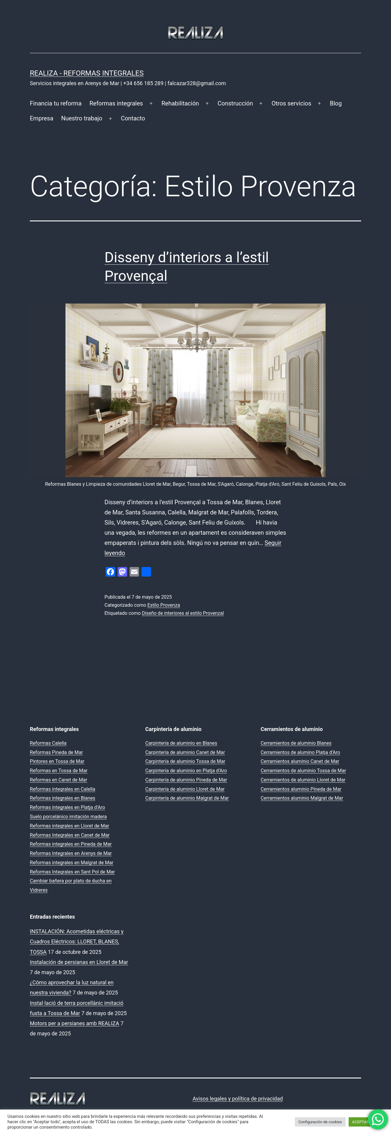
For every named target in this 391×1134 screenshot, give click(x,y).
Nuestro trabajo (81, 118)
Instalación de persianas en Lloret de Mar (79, 962)
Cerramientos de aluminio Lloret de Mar (303, 780)
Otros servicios (291, 103)
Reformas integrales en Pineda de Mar (71, 844)
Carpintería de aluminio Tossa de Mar (185, 761)
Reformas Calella (48, 743)
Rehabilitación (180, 103)
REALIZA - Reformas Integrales (87, 73)
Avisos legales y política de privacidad (238, 1098)
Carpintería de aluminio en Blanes (181, 743)
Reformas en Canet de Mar (58, 780)
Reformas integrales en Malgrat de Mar (71, 862)
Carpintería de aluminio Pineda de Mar (186, 780)
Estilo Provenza (163, 605)
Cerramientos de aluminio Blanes (296, 743)
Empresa (41, 118)
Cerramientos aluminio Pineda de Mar (301, 789)
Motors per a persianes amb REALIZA (74, 1023)
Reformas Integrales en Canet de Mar (70, 835)
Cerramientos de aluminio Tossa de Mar (303, 770)
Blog (336, 103)
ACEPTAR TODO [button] (366, 1122)
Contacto (133, 118)
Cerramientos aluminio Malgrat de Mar (302, 798)
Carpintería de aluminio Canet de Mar (185, 752)
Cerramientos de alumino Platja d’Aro (300, 752)
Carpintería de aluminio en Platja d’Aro (186, 770)
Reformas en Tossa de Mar (58, 770)
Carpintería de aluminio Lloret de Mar (185, 789)
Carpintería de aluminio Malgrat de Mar (187, 798)
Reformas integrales (116, 103)
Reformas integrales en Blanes (62, 798)
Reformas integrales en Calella (62, 789)
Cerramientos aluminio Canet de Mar (300, 761)
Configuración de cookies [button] (320, 1122)
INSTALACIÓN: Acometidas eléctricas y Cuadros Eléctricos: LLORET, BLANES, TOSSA (77, 941)
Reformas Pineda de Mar (56, 752)
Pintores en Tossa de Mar (57, 761)
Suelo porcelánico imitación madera (68, 816)
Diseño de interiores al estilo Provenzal (183, 613)
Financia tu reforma (55, 103)
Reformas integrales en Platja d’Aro (67, 807)
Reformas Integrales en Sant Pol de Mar (72, 872)
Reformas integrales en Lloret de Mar (69, 826)
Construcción (235, 103)
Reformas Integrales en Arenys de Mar (71, 853)
